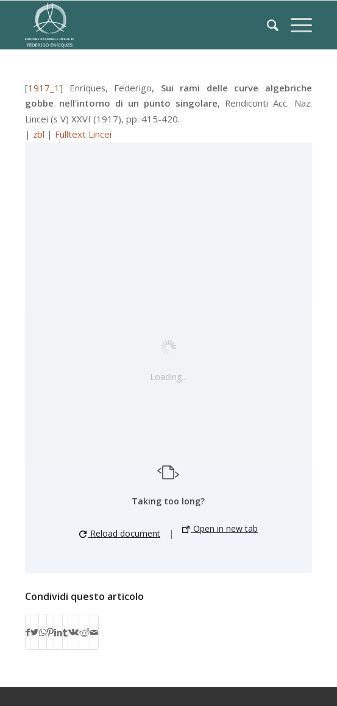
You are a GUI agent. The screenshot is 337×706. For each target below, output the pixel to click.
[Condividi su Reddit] (84, 632)
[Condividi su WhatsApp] (42, 632)
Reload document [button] (119, 533)
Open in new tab (220, 528)
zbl (38, 134)
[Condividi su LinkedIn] (58, 632)
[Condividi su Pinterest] (50, 632)
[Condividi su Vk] (73, 632)
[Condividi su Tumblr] (65, 632)
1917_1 (44, 88)
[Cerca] (266, 25)
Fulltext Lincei (83, 134)
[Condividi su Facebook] (28, 632)
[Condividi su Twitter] (34, 632)
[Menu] (295, 25)
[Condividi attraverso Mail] (94, 632)
